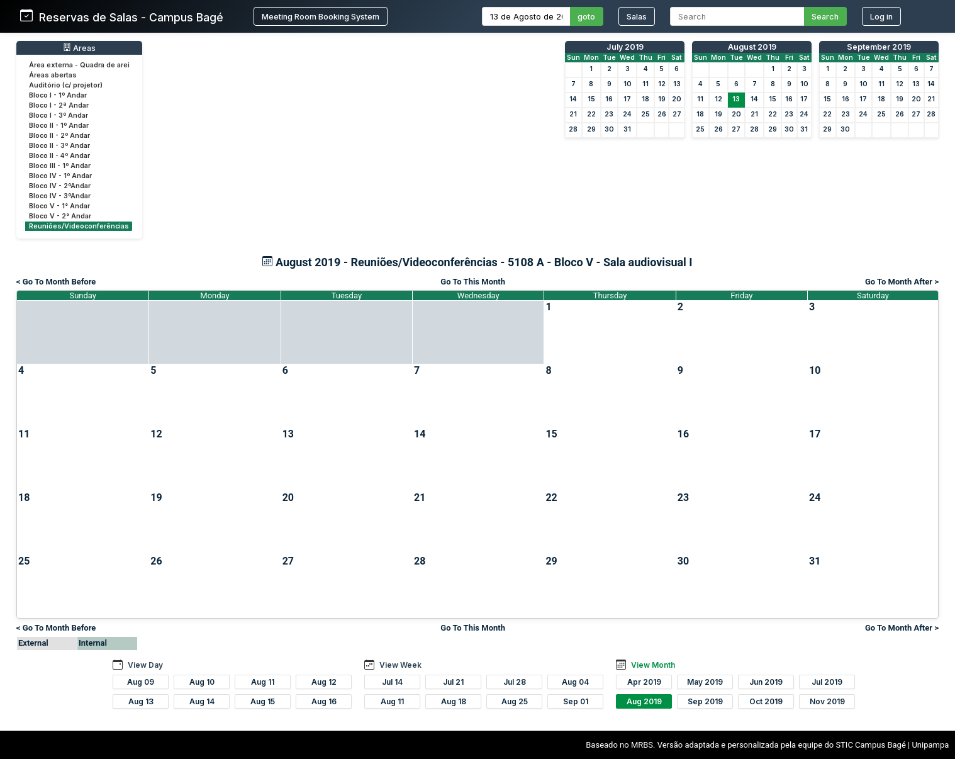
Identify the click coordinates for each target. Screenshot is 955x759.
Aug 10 (202, 682)
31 (627, 129)
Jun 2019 (766, 682)
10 (627, 84)
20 (676, 99)
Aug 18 (453, 701)
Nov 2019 (827, 701)
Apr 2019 (644, 682)
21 (573, 114)
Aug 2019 (644, 701)
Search (825, 16)
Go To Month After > (902, 281)
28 (573, 129)
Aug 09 (140, 682)
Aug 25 (514, 701)
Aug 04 (575, 682)
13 (677, 84)
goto (586, 16)
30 (609, 129)
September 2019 (879, 47)
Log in (881, 16)
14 (573, 99)
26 (661, 114)
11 (645, 84)
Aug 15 (262, 701)
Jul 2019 (827, 682)
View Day (145, 665)
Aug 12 (324, 682)
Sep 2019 (705, 701)
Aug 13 (141, 701)
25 (645, 114)
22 (591, 114)
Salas (637, 16)
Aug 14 (202, 701)
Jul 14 (392, 682)
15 (591, 99)
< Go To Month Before (56, 281)
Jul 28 (514, 682)
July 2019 (625, 47)
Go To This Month (472, 281)
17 (627, 99)
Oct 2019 (766, 701)
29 (591, 129)
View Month (653, 665)
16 (609, 99)
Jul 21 (453, 682)
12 (662, 84)
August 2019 (752, 47)
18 (645, 99)
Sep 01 (575, 701)
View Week (400, 665)
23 (609, 114)
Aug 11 (262, 682)
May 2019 (705, 682)
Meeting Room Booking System (320, 16)
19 (662, 99)
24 (627, 114)
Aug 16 (324, 701)
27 (677, 114)
